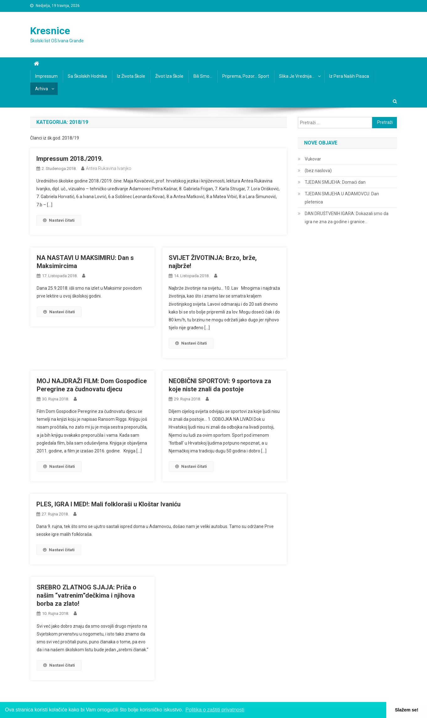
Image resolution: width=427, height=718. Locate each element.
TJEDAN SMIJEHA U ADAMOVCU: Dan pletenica (342, 197)
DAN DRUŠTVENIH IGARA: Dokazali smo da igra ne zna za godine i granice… (346, 217)
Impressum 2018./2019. (69, 158)
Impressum (46, 76)
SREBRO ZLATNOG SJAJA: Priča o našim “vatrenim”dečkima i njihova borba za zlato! (86, 595)
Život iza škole (169, 76)
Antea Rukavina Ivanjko (108, 168)
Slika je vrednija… (296, 76)
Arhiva (41, 88)
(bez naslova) (318, 170)
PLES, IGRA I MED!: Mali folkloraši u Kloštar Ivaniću (108, 504)
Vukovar (313, 158)
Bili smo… (202, 76)
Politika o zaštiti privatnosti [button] (215, 709)
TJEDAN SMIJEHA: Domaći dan (335, 182)
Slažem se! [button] (406, 709)
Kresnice (50, 31)
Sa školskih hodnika (87, 76)
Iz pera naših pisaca (349, 76)
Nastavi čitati (59, 220)
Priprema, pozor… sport (245, 76)
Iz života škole (131, 76)
